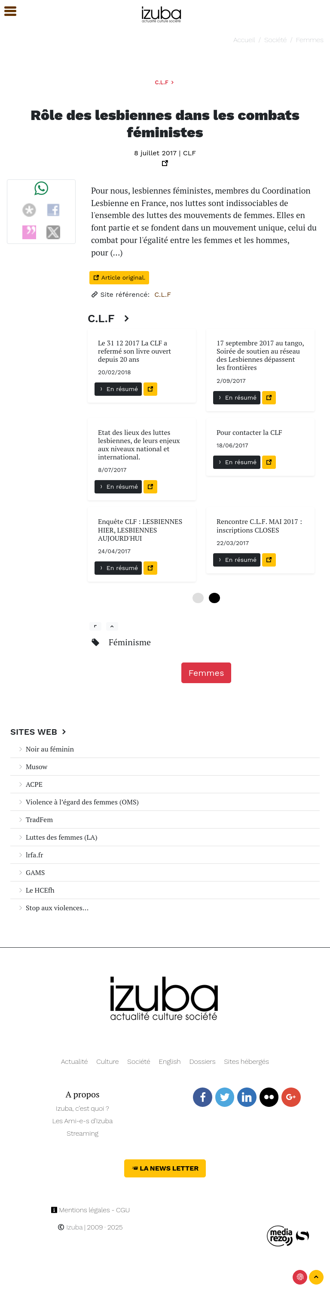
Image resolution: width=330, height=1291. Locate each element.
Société (275, 40)
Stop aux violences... (53, 907)
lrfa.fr (30, 855)
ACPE (30, 784)
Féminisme (130, 642)
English (170, 1061)
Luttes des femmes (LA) (57, 837)
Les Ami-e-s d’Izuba (82, 1121)
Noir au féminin (45, 749)
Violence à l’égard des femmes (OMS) (78, 802)
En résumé (118, 388)
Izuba (70, 1227)
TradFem (35, 819)
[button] (6, 11)
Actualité (74, 1061)
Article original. (119, 277)
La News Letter (165, 1168)
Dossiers (202, 1061)
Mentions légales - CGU (90, 1210)
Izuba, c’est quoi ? (82, 1108)
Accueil (244, 40)
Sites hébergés (246, 1061)
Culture (107, 1061)
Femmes (310, 40)
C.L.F (165, 82)
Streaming (82, 1133)
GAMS (31, 872)
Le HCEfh (36, 890)
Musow (32, 766)
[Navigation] (161, 13)
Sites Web (39, 732)
